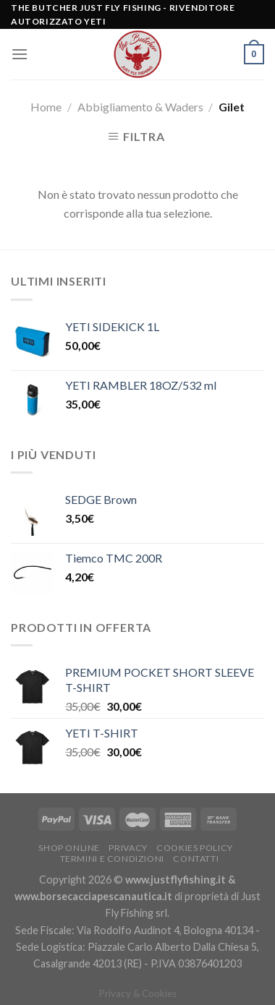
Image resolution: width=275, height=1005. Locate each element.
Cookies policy (194, 847)
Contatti (196, 858)
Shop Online (69, 847)
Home (46, 107)
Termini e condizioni (112, 858)
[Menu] (19, 54)
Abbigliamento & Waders (140, 107)
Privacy (128, 847)
